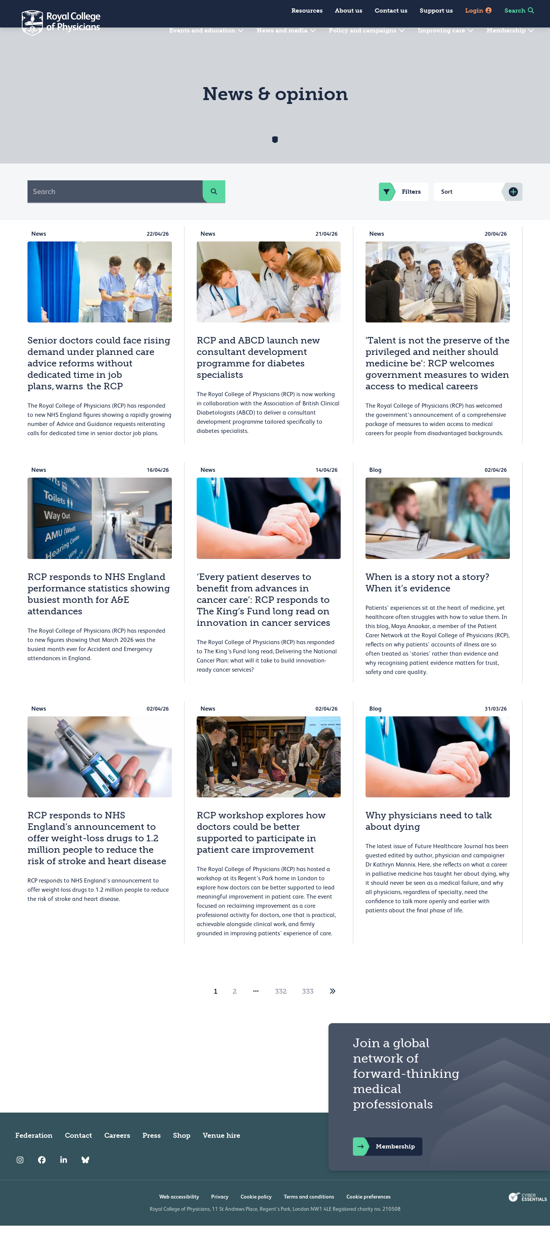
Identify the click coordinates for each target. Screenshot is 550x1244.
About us (348, 10)
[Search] (115, 210)
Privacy (219, 1215)
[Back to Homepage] (56, 23)
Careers (117, 1154)
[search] (213, 210)
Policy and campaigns (367, 30)
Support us (436, 10)
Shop (182, 1154)
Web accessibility (179, 1215)
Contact (78, 1154)
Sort (447, 210)
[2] (332, 1009)
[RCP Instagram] (20, 1178)
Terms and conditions (309, 1215)
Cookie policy (256, 1215)
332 (281, 1010)
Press (151, 1154)
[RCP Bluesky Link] (85, 1178)
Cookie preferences (368, 1215)
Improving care (446, 30)
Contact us (391, 10)
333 (308, 1010)
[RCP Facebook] (42, 1178)
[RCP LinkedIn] (63, 1178)
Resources (307, 10)
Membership (511, 30)
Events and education (206, 30)
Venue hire (221, 1154)
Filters (400, 210)
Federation (34, 1154)
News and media (287, 30)
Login (478, 10)
